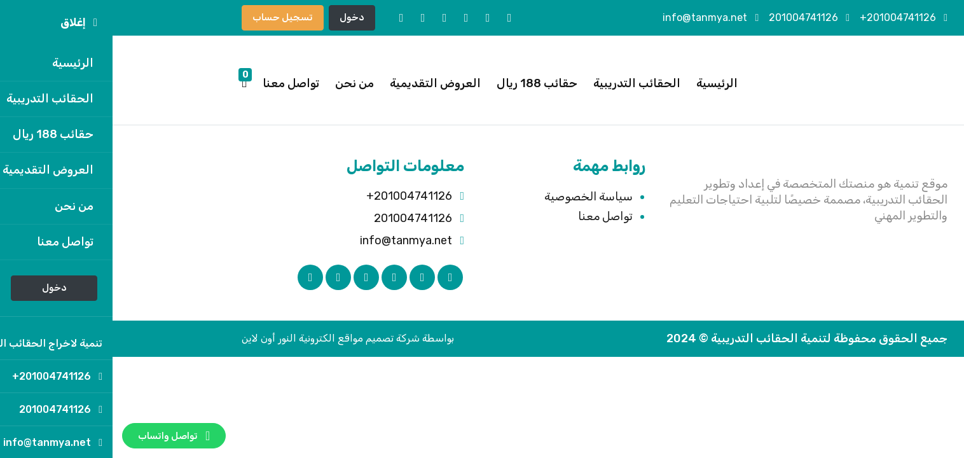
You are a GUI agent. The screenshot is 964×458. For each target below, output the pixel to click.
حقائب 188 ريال (424, 83)
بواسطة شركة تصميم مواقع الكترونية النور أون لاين (235, 338)
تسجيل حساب (170, 17)
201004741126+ (791, 17)
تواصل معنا (178, 83)
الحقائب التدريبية (524, 83)
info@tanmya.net (598, 17)
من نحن (242, 83)
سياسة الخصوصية (476, 197)
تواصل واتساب (61, 435)
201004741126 (696, 17)
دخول (239, 17)
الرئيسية (604, 83)
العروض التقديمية (322, 83)
